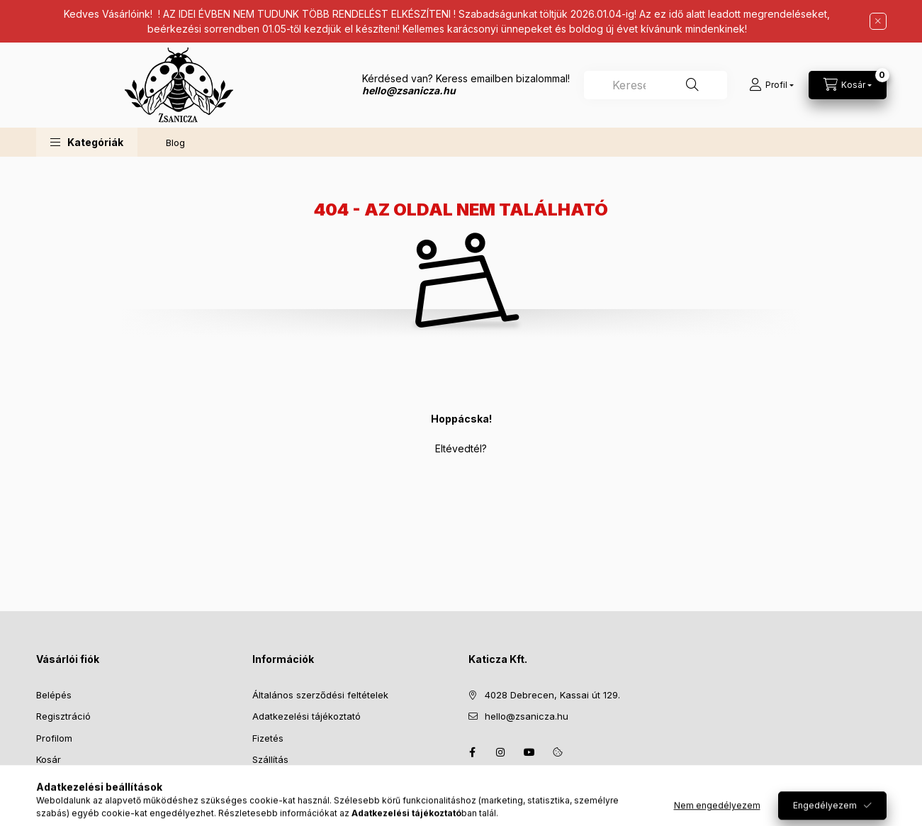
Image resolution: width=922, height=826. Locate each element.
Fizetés (267, 738)
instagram (501, 752)
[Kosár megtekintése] (848, 85)
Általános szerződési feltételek (320, 695)
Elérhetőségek (283, 781)
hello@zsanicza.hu (526, 716)
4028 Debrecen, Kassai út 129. (552, 695)
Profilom (54, 738)
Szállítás (270, 759)
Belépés (54, 695)
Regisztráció (63, 716)
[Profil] (771, 85)
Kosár (48, 759)
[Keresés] (692, 85)
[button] (86, 142)
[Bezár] (878, 21)
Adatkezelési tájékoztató (306, 716)
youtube (529, 752)
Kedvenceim (63, 781)
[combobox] (655, 85)
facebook (473, 752)
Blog (175, 142)
